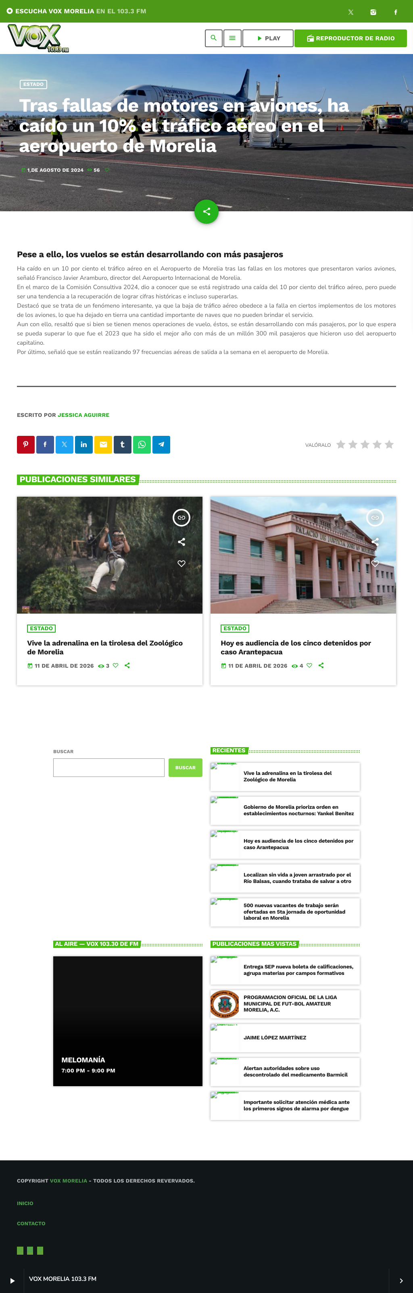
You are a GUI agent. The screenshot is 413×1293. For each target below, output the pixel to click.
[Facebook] (395, 13)
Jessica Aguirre (83, 415)
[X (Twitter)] (351, 13)
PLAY (268, 38)
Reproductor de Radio (351, 38)
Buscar (63, 751)
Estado (33, 84)
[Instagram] (373, 13)
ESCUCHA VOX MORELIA (76, 11)
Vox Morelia (68, 1181)
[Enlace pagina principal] (38, 38)
